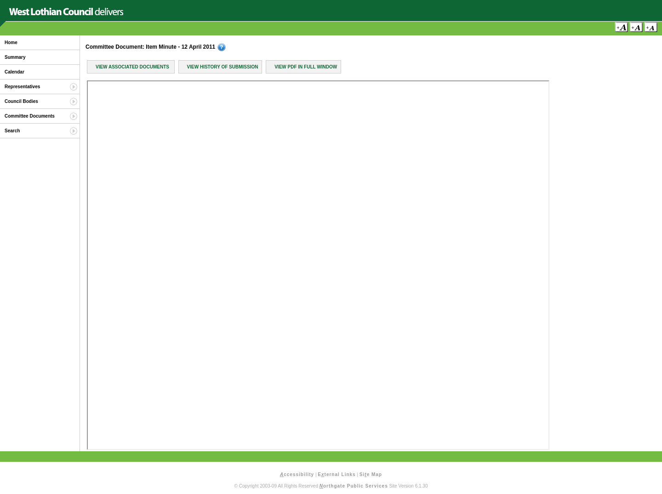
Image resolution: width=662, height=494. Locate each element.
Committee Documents (30, 116)
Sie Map (371, 474)
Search (12, 130)
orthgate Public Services (354, 485)
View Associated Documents (132, 66)
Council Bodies (21, 101)
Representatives (22, 86)
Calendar (14, 71)
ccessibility (297, 474)
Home (11, 42)
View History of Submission (222, 66)
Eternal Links (336, 474)
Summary (15, 57)
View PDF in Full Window (305, 66)
